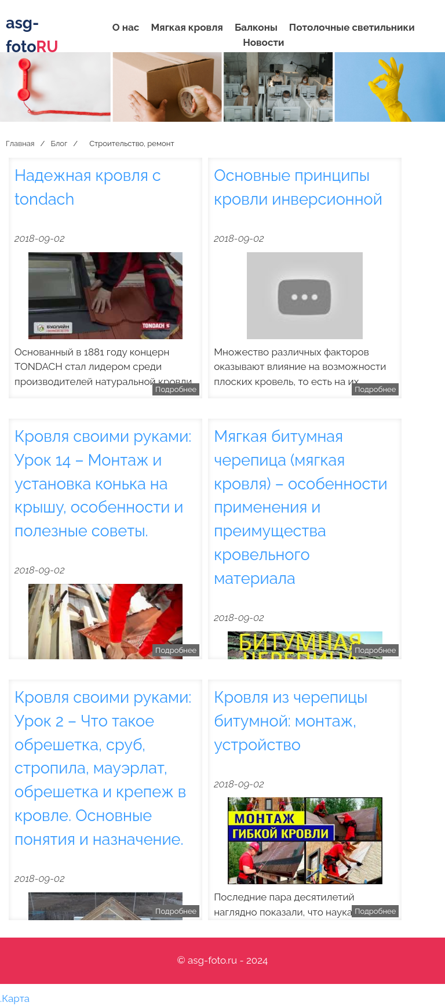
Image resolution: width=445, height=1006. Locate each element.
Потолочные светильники (352, 27)
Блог (58, 143)
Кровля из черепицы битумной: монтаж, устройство (290, 721)
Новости (263, 42)
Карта (16, 998)
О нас (126, 27)
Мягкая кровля (186, 27)
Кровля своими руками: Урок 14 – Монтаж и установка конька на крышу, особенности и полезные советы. (102, 483)
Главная (20, 143)
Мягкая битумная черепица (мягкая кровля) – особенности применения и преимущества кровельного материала (300, 507)
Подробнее (175, 389)
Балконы (256, 27)
